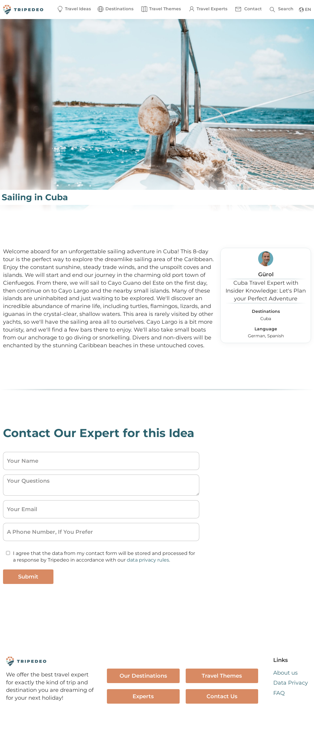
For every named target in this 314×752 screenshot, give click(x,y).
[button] (115, 9)
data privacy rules (148, 560)
